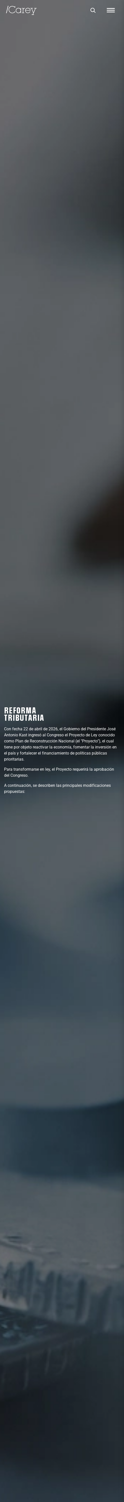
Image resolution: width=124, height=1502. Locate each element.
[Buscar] (93, 10)
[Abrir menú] (111, 10)
